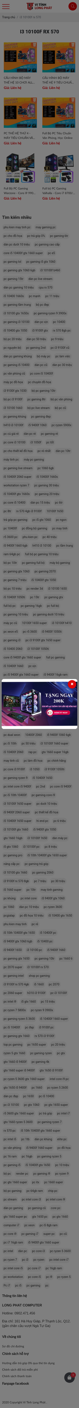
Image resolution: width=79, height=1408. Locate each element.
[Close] (72, 684)
